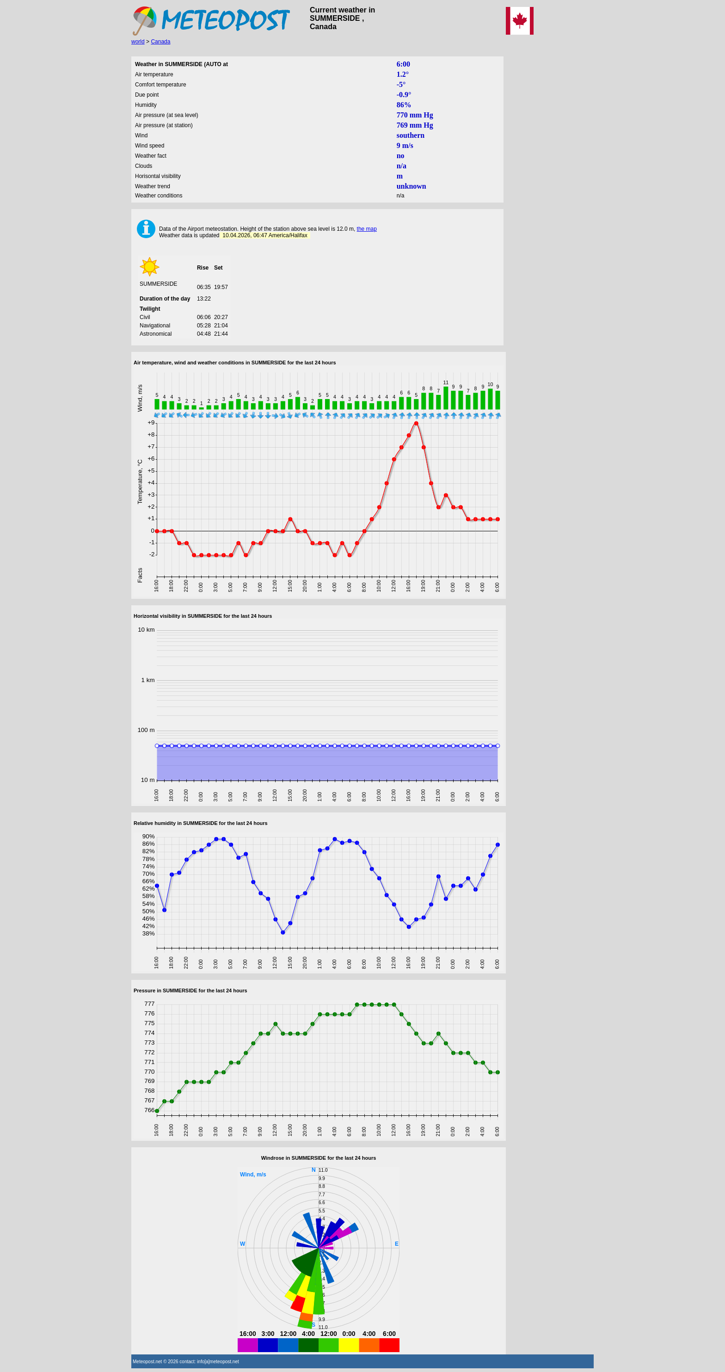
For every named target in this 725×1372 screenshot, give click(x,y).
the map (367, 229)
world (138, 41)
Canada (160, 41)
